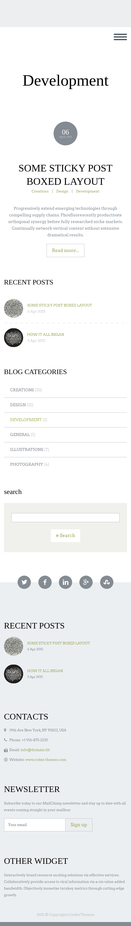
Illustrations (26, 449)
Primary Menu (120, 37)
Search (67, 535)
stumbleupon (106, 582)
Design (62, 191)
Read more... (65, 250)
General (20, 434)
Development (87, 191)
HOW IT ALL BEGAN (45, 334)
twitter (24, 582)
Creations (40, 191)
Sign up (79, 824)
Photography (26, 464)
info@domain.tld (35, 750)
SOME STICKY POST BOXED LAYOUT (59, 305)
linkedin (65, 582)
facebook (45, 582)
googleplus (86, 582)
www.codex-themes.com (46, 760)
